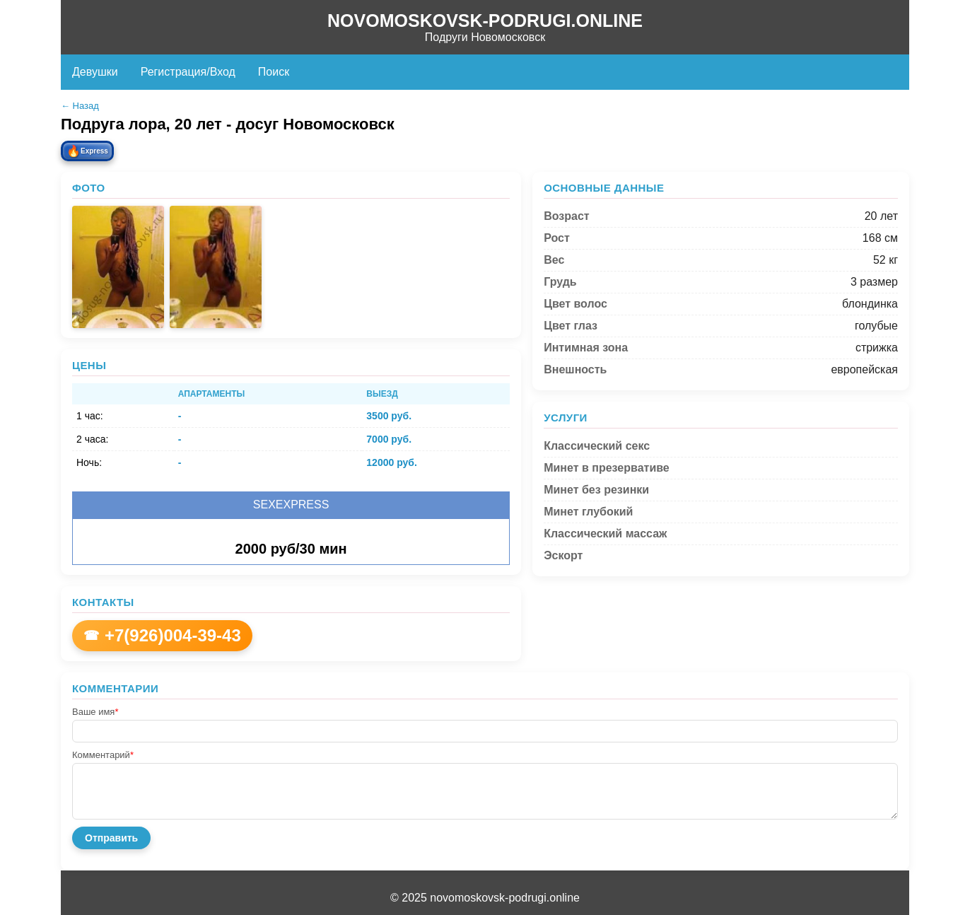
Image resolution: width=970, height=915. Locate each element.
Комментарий (103, 755)
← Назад (80, 105)
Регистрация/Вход (188, 72)
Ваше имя (95, 711)
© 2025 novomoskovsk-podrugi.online (485, 898)
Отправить (111, 838)
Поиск (273, 72)
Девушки (95, 72)
